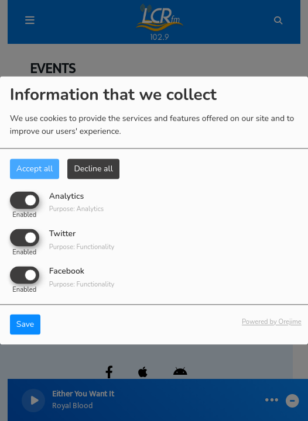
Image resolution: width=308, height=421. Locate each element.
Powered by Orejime (272, 322)
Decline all (93, 168)
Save (25, 324)
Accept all (34, 168)
